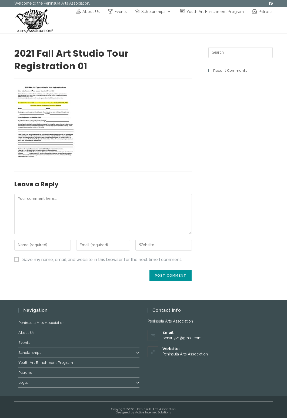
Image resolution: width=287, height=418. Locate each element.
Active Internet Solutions (153, 412)
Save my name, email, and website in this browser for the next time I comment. (102, 259)
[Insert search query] (240, 52)
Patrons (25, 373)
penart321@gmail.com (182, 338)
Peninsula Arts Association (41, 323)
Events (24, 343)
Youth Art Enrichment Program (45, 363)
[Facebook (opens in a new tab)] (270, 3)
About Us (26, 333)
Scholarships (78, 353)
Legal (78, 383)
